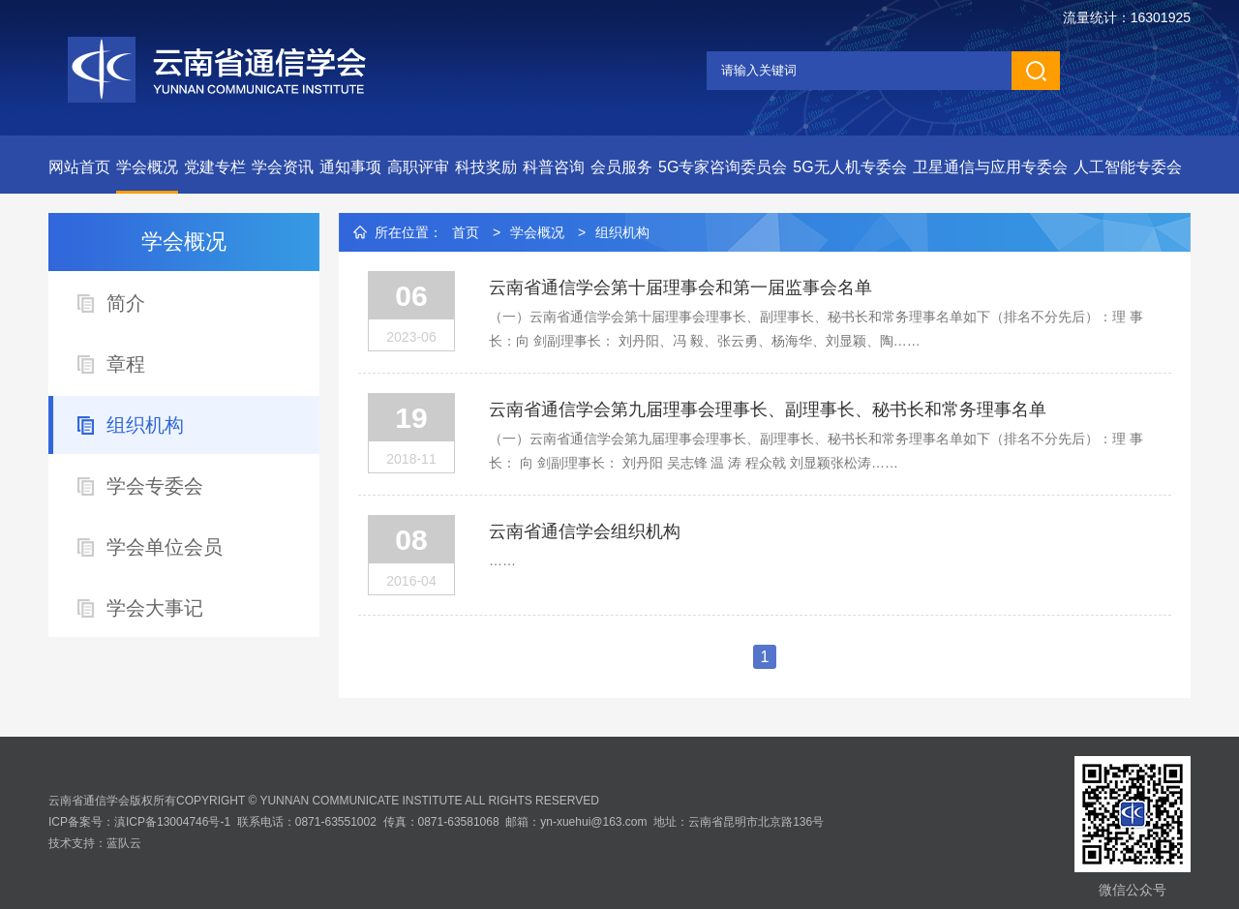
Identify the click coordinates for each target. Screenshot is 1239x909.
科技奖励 (486, 167)
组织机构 (145, 425)
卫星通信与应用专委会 (990, 167)
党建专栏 (215, 167)
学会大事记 (154, 608)
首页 (465, 232)
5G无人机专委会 (849, 167)
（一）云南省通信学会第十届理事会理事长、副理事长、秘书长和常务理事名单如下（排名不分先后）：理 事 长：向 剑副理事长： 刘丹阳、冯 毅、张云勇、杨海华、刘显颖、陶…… (816, 328)
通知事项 (350, 167)
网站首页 (79, 167)
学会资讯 (283, 167)
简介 (125, 303)
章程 (125, 364)
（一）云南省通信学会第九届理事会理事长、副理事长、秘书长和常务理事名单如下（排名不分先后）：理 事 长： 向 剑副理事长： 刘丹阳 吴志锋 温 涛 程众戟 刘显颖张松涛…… (816, 450)
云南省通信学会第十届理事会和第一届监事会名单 (680, 287)
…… (502, 560)
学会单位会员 (164, 547)
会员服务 (621, 167)
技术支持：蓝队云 (94, 843)
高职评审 (418, 167)
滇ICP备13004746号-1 (172, 822)
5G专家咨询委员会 (722, 167)
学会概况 (147, 167)
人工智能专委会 (1127, 167)
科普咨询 (554, 167)
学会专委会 (154, 486)
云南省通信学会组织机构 (584, 531)
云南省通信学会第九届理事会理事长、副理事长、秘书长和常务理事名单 (767, 409)
